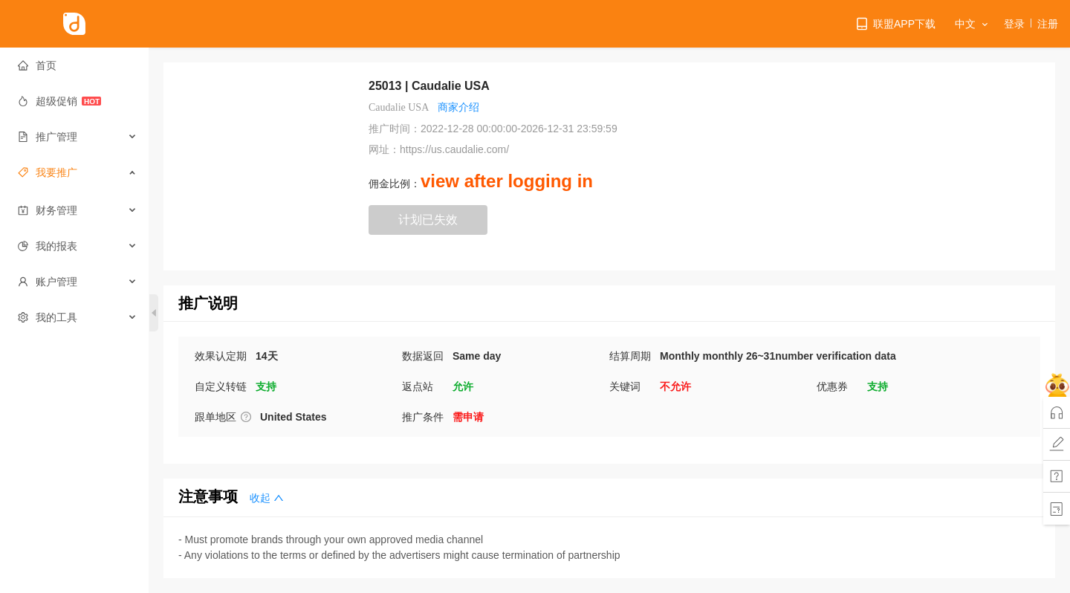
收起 (267, 498)
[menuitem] (74, 65)
